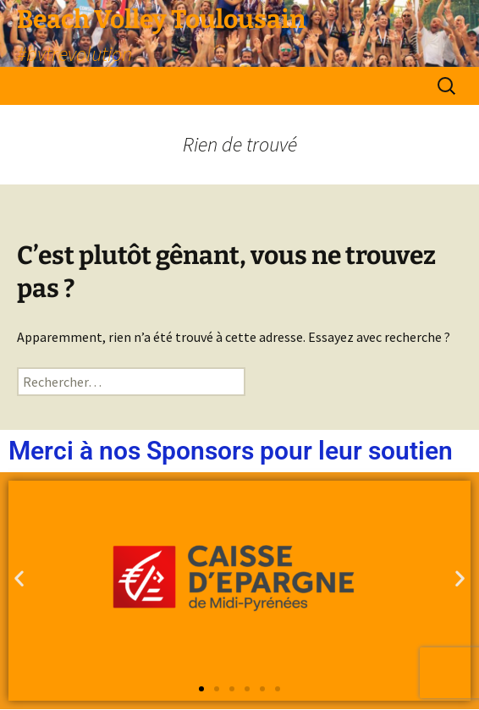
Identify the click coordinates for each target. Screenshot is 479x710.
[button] (19, 578)
